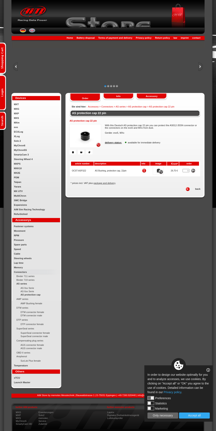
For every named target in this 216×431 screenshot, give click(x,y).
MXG (16, 109)
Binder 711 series (25, 276)
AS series (21, 283)
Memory (18, 267)
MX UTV (18, 191)
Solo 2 (17, 141)
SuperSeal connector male (34, 336)
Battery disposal (86, 38)
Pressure (19, 240)
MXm (17, 122)
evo (16, 127)
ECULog (18, 132)
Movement (19, 231)
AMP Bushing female (31, 303)
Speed (17, 249)
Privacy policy (143, 38)
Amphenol (21, 356)
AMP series (22, 299)
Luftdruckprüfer (115, 418)
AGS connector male (31, 348)
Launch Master (22, 382)
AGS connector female (32, 345)
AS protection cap (30, 294)
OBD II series (23, 352)
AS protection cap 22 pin (89, 113)
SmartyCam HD (24, 424)
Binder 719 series (25, 280)
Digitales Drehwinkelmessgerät (123, 415)
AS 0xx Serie (27, 288)
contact (196, 38)
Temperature (21, 365)
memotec (43, 418)
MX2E (17, 173)
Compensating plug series (29, 340)
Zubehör (42, 424)
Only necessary (163, 415)
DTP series (22, 320)
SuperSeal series (25, 328)
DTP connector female (32, 324)
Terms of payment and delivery (115, 38)
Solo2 (41, 415)
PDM (16, 177)
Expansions (20, 205)
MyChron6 (19, 145)
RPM (16, 235)
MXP (16, 113)
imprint (185, 38)
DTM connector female (32, 312)
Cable (17, 253)
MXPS (17, 164)
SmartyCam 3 (21, 154)
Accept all (194, 415)
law (175, 38)
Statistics (157, 403)
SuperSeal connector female (35, 333)
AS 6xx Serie (27, 291)
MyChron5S (20, 150)
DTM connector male (31, 315)
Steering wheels (23, 258)
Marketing (157, 408)
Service (42, 421)
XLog (17, 136)
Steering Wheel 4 (23, 159)
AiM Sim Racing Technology (29, 209)
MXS (16, 118)
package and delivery (104, 183)
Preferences (159, 398)
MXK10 (18, 168)
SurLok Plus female (31, 361)
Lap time (18, 263)
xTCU (17, 378)
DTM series (22, 308)
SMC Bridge (20, 200)
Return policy (162, 38)
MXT (16, 104)
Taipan (17, 182)
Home (70, 38)
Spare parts (20, 244)
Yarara (17, 186)
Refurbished (20, 214)
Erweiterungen (45, 412)
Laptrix (110, 412)
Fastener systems (24, 226)
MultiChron (20, 196)
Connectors (20, 272)
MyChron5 (21, 421)
